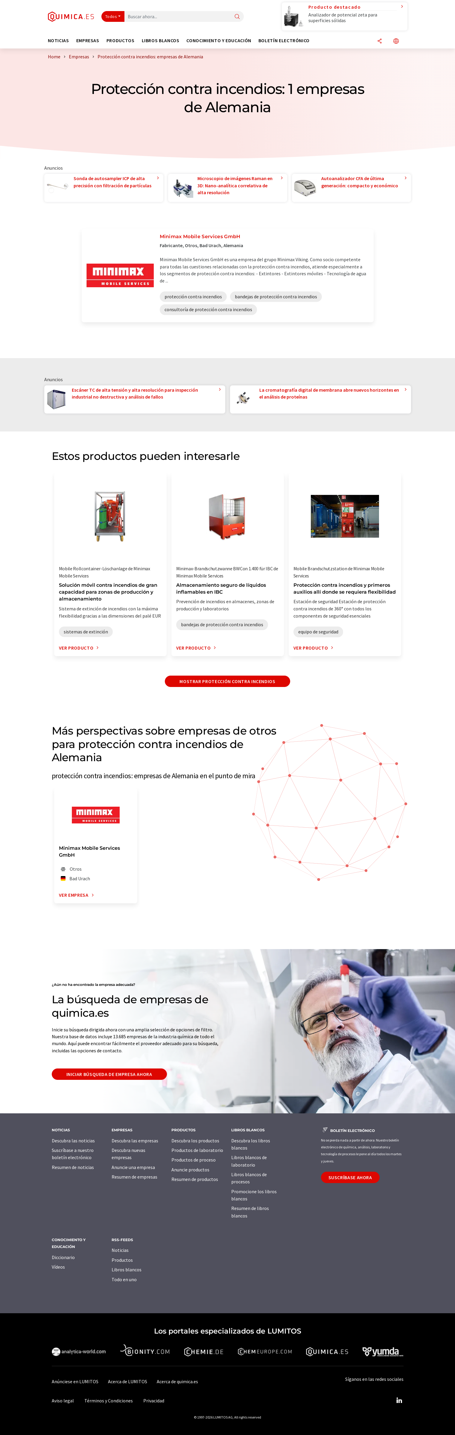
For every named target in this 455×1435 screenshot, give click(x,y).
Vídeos (58, 1267)
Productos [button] (120, 40)
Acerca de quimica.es (177, 1381)
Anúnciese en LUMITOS (75, 1381)
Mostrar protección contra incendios (227, 681)
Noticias (120, 1250)
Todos (111, 16)
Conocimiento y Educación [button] (218, 40)
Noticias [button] (58, 40)
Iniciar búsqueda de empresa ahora (109, 1074)
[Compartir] (379, 41)
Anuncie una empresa (133, 1167)
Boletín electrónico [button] (284, 40)
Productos (122, 1260)
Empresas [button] (87, 40)
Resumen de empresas (134, 1177)
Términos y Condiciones (108, 1401)
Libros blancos (126, 1270)
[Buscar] (237, 16)
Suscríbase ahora (350, 1177)
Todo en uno (124, 1279)
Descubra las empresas (135, 1141)
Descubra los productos (195, 1141)
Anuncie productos (190, 1170)
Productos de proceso (193, 1160)
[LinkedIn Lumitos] (399, 1401)
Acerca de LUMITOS (127, 1381)
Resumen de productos (194, 1179)
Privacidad (153, 1401)
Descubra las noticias (73, 1141)
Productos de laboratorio (197, 1150)
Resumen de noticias (73, 1167)
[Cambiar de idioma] (396, 41)
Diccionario (63, 1257)
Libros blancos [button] (160, 40)
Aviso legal (63, 1401)
